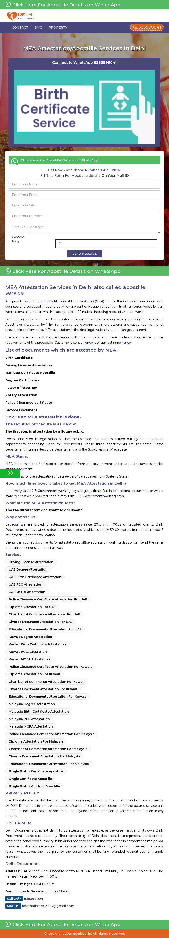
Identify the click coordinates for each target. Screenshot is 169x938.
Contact (20, 27)
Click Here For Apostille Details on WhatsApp (63, 4)
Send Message (85, 253)
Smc (38, 27)
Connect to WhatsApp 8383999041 (84, 62)
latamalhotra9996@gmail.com (39, 905)
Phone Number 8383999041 (84, 170)
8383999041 (147, 27)
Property (58, 27)
